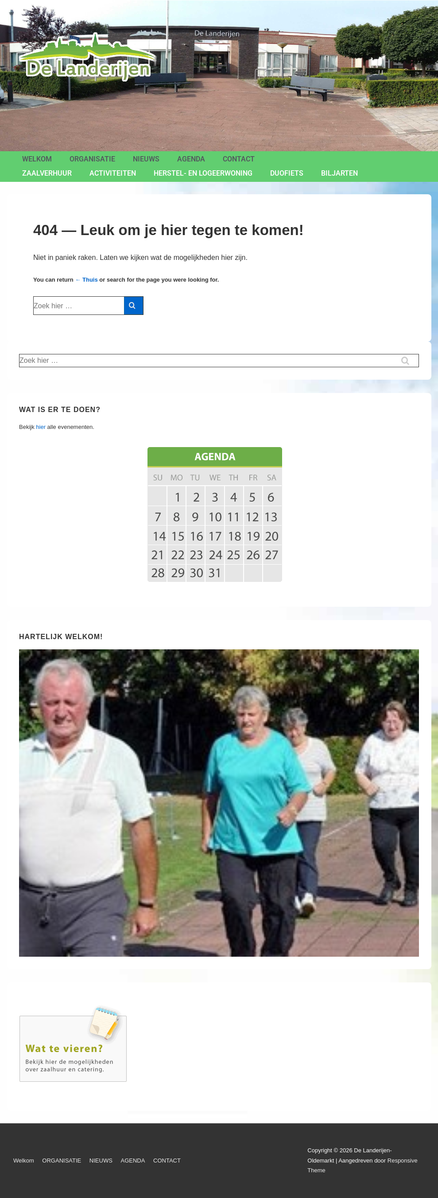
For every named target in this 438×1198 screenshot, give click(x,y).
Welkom (37, 159)
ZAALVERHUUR (47, 173)
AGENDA (191, 159)
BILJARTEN (339, 173)
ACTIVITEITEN (112, 173)
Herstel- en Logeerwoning (203, 173)
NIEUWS (146, 159)
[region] (219, 803)
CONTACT (239, 159)
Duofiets (286, 173)
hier (41, 427)
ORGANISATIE (92, 159)
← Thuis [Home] (86, 279)
